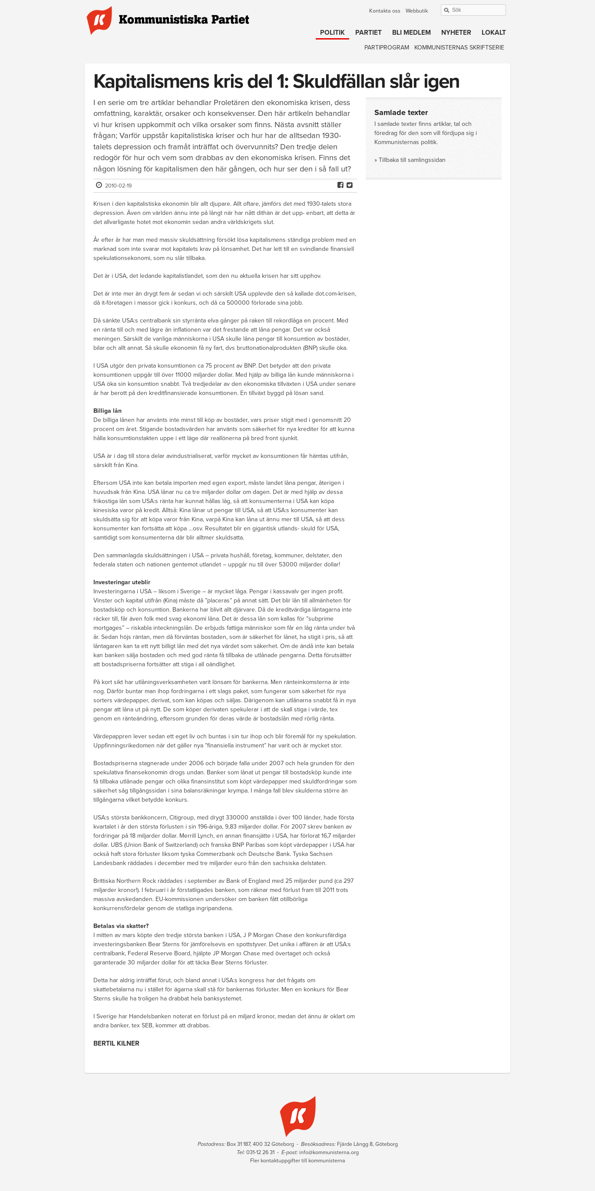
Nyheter (456, 32)
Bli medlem (411, 32)
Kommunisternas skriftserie (459, 47)
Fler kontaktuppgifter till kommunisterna (297, 1160)
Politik (332, 32)
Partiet (368, 32)
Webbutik (417, 10)
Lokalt (494, 32)
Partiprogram (386, 47)
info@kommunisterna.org (329, 1152)
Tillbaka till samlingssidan (412, 160)
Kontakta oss (384, 10)
